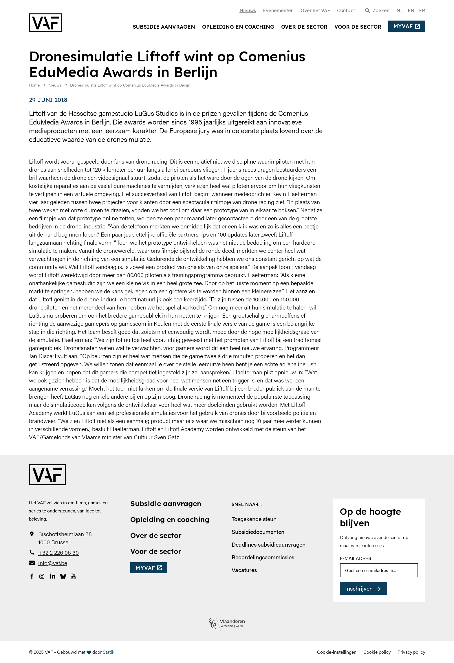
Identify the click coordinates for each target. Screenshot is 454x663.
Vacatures (244, 569)
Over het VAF (315, 10)
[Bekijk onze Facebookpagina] (32, 576)
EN (411, 10)
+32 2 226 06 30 (58, 552)
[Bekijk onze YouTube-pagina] (73, 576)
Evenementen (278, 10)
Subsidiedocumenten (258, 531)
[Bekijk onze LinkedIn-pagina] (53, 576)
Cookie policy (377, 652)
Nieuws (247, 10)
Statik (108, 652)
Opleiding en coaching (238, 26)
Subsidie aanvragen (164, 26)
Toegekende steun (254, 518)
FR (422, 10)
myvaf (403, 26)
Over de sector (304, 26)
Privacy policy (411, 652)
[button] (376, 10)
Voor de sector (357, 26)
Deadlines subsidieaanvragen (268, 544)
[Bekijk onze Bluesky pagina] (63, 576)
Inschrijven (359, 588)
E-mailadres (355, 558)
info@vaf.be (52, 563)
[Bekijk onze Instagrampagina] (42, 576)
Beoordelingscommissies (263, 557)
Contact (346, 10)
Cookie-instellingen (336, 652)
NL (399, 10)
